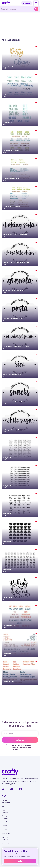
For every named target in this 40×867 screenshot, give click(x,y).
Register (26, 3)
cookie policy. (24, 856)
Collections (6, 822)
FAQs (3, 806)
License (4, 829)
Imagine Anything (5, 838)
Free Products (5, 811)
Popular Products (5, 817)
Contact (4, 826)
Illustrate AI (6, 833)
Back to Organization (10, 14)
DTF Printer (6, 843)
